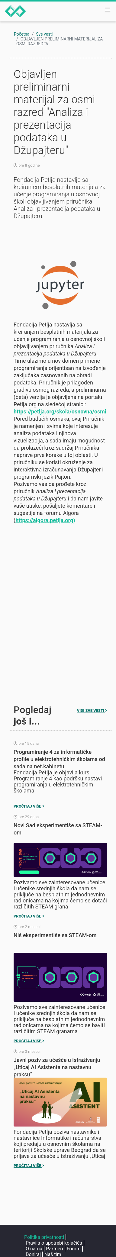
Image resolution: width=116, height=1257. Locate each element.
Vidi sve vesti (92, 710)
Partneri (54, 1249)
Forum (74, 1249)
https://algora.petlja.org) (45, 520)
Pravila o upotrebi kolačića (54, 1243)
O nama (34, 1249)
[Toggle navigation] (107, 10)
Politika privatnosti (44, 1237)
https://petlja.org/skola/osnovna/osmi (60, 411)
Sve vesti (44, 34)
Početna (21, 34)
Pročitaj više (29, 806)
